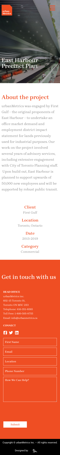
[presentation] (27, 409)
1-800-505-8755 (24, 313)
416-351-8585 (25, 309)
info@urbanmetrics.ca (24, 317)
